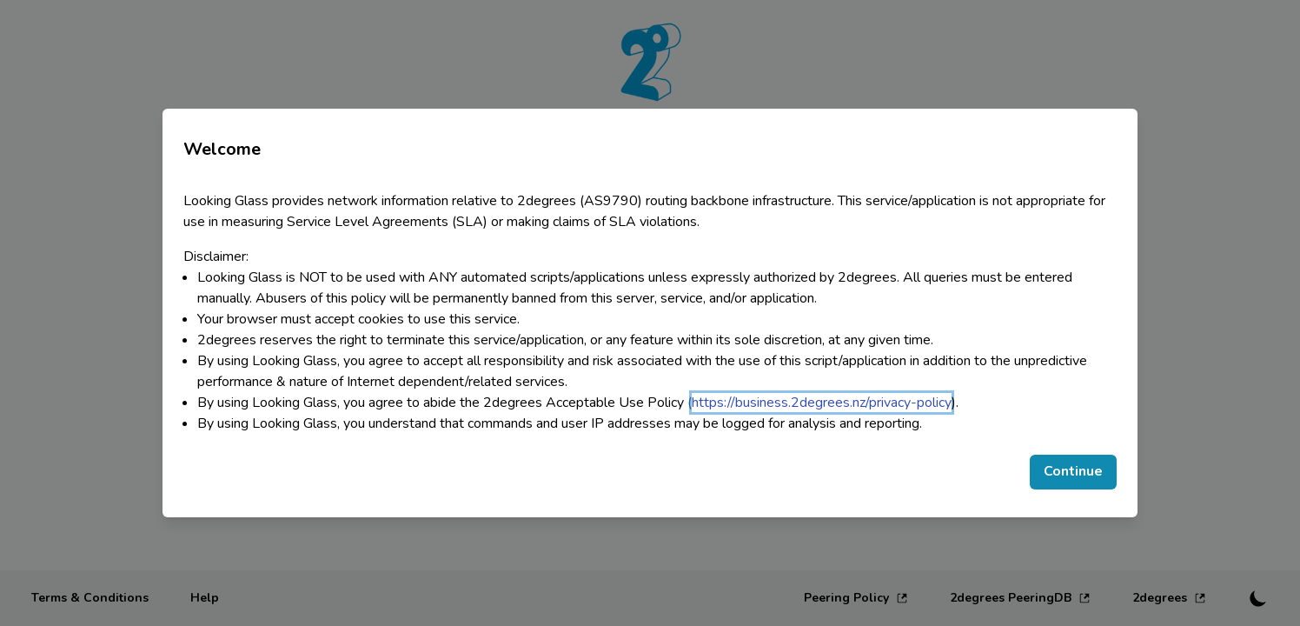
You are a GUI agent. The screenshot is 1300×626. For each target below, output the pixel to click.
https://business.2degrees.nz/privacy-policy (822, 402)
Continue (1073, 471)
